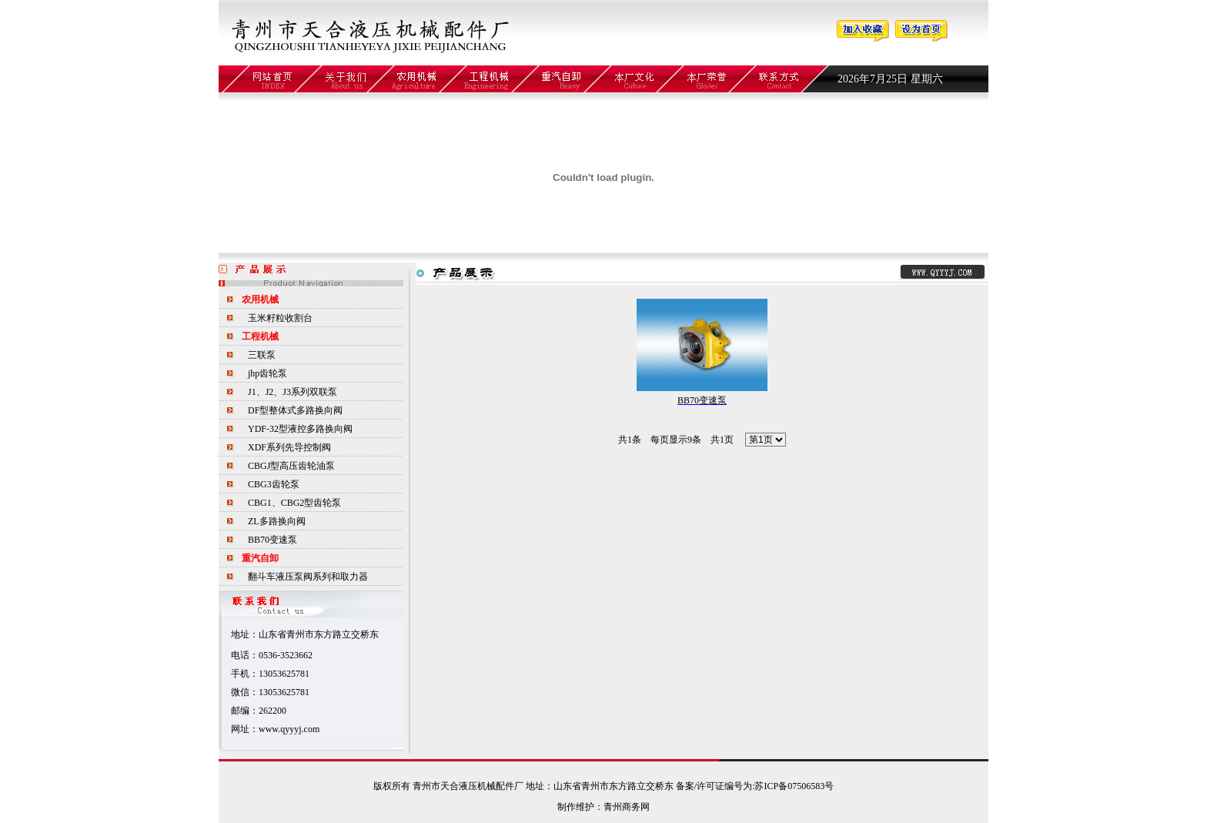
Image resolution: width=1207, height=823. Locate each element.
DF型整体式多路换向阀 (295, 410)
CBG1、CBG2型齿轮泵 (294, 502)
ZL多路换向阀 (277, 521)
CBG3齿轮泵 (273, 484)
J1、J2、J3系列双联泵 (292, 391)
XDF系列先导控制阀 (289, 447)
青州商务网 (627, 806)
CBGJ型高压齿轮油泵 (291, 465)
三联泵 (262, 355)
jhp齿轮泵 (267, 373)
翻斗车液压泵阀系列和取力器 (308, 576)
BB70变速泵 (272, 539)
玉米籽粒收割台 (280, 318)
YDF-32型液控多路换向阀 (300, 428)
